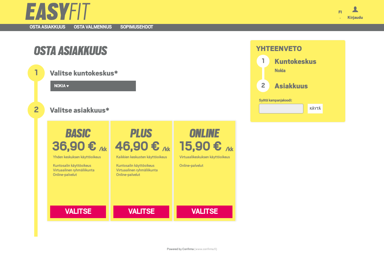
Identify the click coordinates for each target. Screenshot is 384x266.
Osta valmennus (93, 27)
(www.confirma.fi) (205, 249)
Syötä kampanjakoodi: (275, 100)
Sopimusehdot (136, 27)
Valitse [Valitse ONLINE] (204, 212)
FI (340, 12)
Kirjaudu (355, 17)
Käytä (315, 109)
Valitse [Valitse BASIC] (78, 212)
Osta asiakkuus (47, 27)
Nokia (61, 86)
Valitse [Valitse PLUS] (141, 212)
